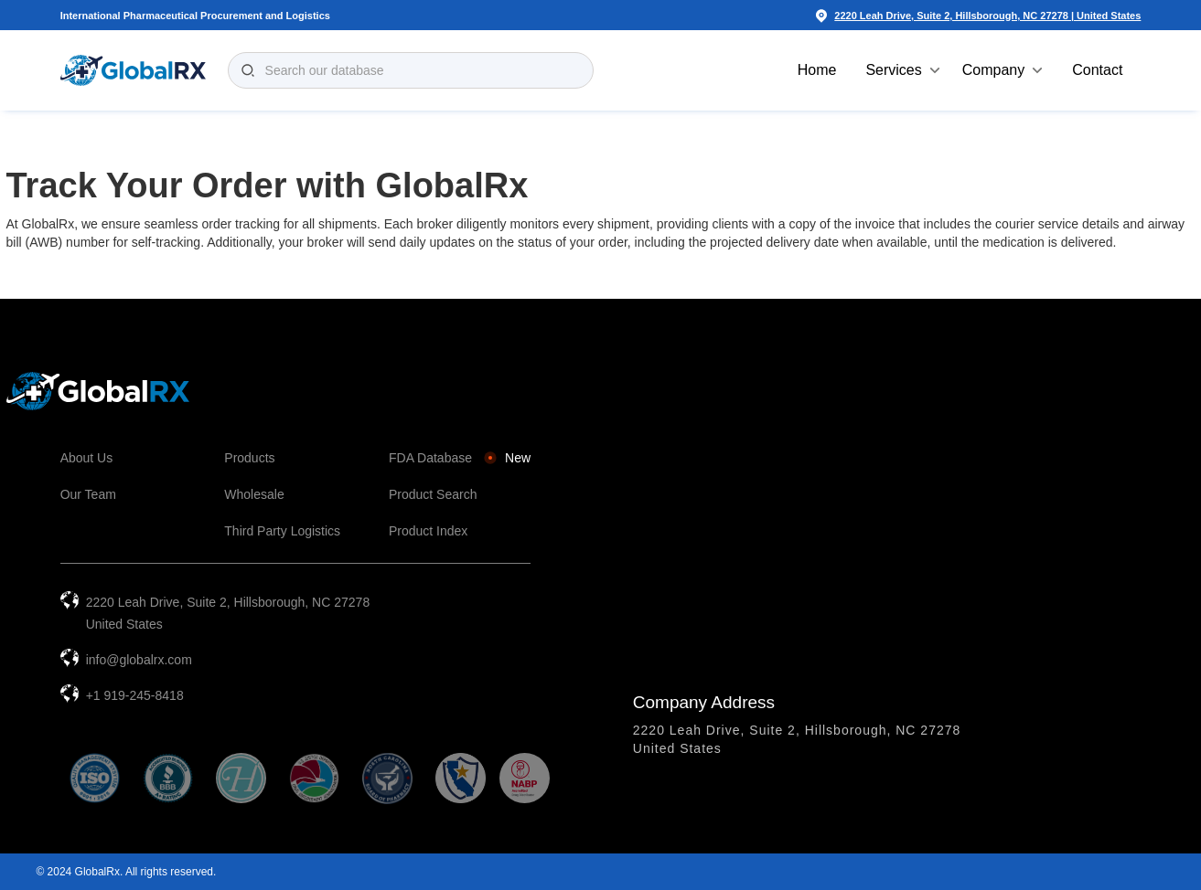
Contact (1097, 70)
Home (817, 70)
